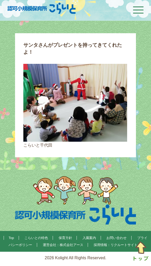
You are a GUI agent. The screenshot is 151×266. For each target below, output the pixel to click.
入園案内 (89, 238)
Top (11, 238)
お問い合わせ (116, 238)
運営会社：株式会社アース (63, 245)
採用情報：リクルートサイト (116, 245)
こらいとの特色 (36, 238)
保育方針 (65, 238)
